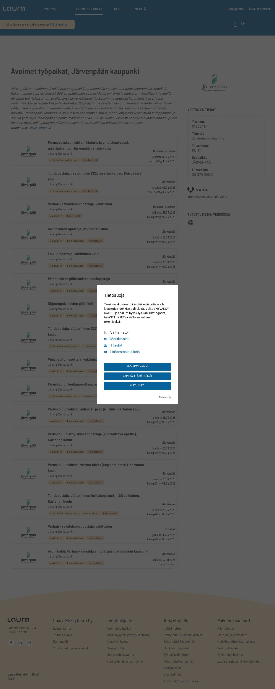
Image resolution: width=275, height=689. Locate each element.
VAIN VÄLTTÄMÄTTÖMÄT (137, 376)
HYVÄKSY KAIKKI (137, 366)
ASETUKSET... (137, 385)
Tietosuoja (165, 397)
